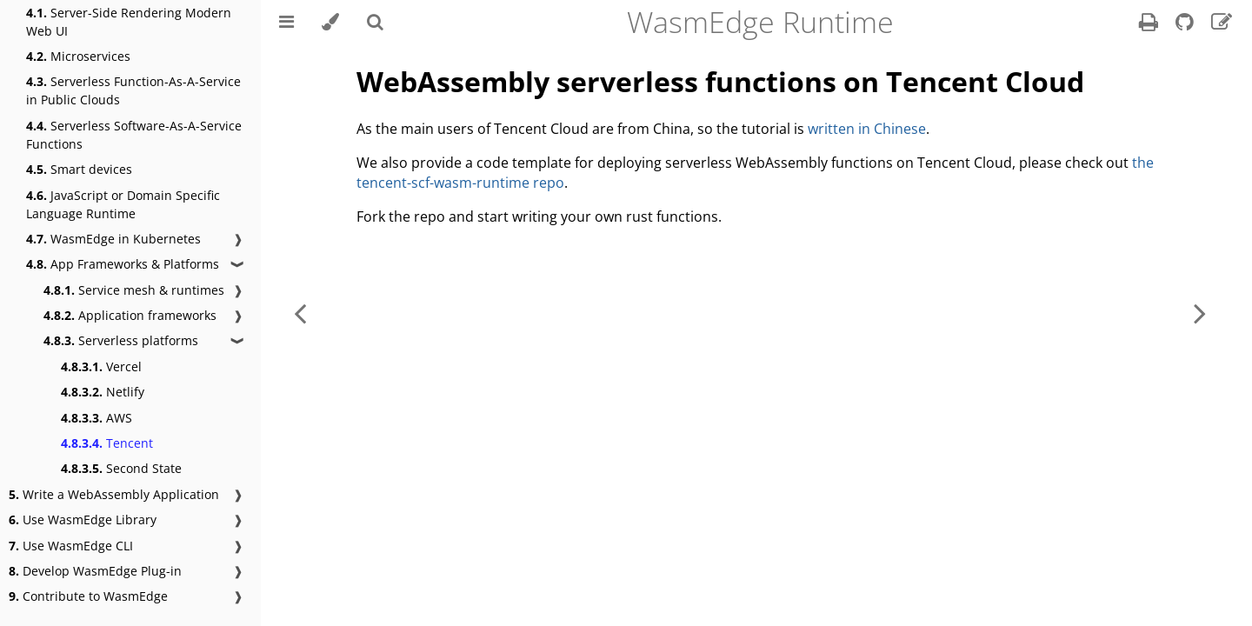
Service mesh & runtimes (133, 290)
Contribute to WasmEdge (88, 596)
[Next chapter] (1200, 313)
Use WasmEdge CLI (71, 545)
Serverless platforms (120, 340)
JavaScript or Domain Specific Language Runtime (123, 204)
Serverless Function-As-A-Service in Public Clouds (133, 90)
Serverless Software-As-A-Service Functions (134, 134)
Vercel (101, 366)
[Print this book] (1150, 24)
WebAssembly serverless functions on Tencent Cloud (720, 81)
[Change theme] (330, 21)
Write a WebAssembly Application (114, 494)
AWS (96, 418)
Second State (121, 468)
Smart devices (79, 169)
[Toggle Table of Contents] (286, 21)
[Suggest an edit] (1221, 24)
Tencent (107, 443)
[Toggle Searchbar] (375, 21)
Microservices (78, 56)
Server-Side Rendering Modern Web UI (128, 21)
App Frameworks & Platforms (122, 264)
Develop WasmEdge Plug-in (95, 571)
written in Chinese (867, 128)
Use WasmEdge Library (82, 519)
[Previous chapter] (300, 313)
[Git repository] (1186, 24)
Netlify (102, 391)
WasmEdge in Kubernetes (113, 238)
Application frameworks (129, 315)
